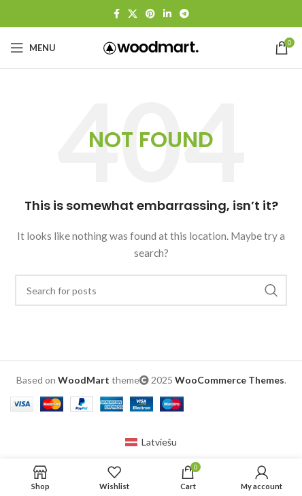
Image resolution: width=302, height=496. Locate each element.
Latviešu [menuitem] (159, 442)
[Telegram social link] (184, 13)
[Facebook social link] (117, 13)
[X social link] (132, 13)
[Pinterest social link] (150, 13)
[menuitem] (151, 441)
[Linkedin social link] (167, 13)
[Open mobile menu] (33, 47)
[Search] (151, 290)
